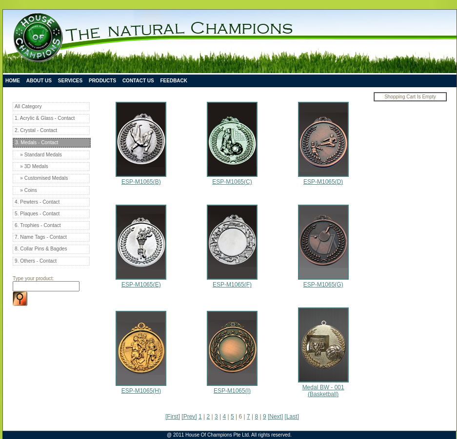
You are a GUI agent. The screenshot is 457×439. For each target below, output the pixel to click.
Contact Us (138, 80)
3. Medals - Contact (36, 142)
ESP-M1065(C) (232, 178)
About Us (39, 80)
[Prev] (189, 416)
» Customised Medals (41, 178)
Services (70, 80)
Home (12, 80)
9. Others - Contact (36, 261)
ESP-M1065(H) (141, 387)
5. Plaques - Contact (37, 213)
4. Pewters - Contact (37, 202)
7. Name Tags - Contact (41, 237)
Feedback (173, 80)
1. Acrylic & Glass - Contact (45, 118)
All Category (28, 106)
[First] (172, 416)
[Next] (275, 416)
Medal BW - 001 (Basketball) (323, 387)
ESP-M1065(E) (141, 281)
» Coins (26, 190)
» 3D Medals (31, 166)
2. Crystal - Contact (36, 130)
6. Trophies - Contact (38, 225)
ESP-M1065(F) (232, 281)
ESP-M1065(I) (232, 387)
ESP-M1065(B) (141, 178)
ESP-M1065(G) (323, 281)
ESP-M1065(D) (323, 178)
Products (102, 80)
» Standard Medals (38, 154)
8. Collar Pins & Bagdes (41, 248)
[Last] (292, 416)
